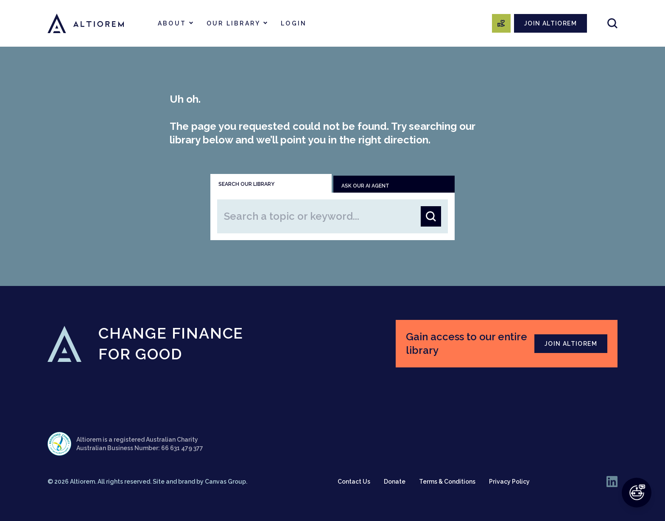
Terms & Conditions (447, 481)
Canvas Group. (226, 481)
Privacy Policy (509, 481)
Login (294, 23)
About (172, 23)
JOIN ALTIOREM (550, 23)
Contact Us (354, 481)
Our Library (233, 23)
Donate (394, 481)
